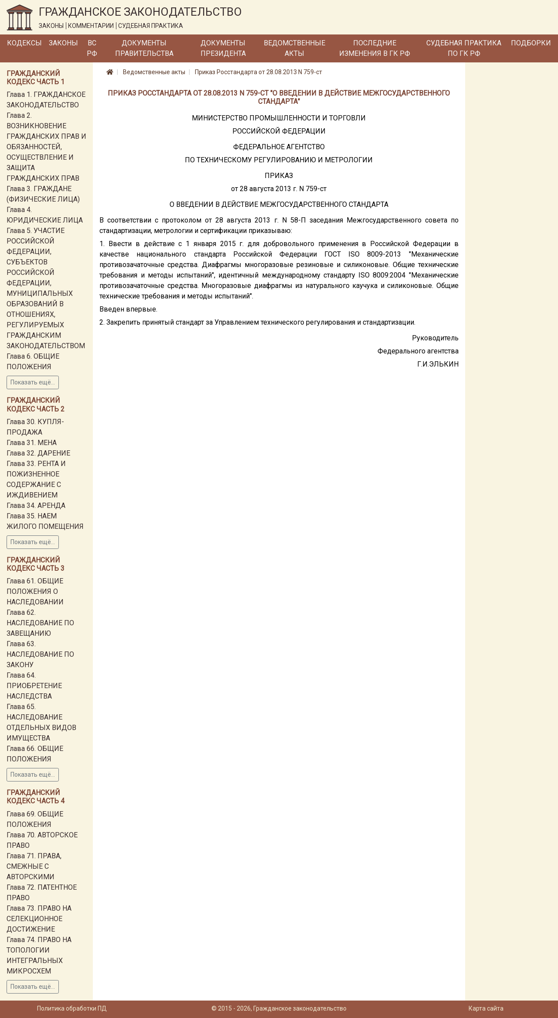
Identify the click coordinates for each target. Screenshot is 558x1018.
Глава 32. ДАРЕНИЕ (38, 453)
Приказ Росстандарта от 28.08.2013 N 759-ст (258, 72)
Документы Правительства (144, 48)
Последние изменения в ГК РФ (374, 48)
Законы (63, 43)
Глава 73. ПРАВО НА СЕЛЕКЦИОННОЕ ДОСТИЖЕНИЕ (39, 918)
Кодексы (24, 43)
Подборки (531, 43)
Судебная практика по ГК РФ (463, 48)
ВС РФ (92, 48)
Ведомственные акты (294, 48)
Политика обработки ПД (72, 1008)
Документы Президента (223, 48)
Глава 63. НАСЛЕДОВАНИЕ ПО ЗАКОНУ (40, 654)
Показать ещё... (32, 382)
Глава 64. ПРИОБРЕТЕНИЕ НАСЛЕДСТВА (34, 685)
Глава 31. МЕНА (32, 443)
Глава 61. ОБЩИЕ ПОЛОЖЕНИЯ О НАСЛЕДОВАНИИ (35, 591)
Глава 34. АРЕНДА (36, 505)
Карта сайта (486, 1008)
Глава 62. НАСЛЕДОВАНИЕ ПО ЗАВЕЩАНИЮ (40, 623)
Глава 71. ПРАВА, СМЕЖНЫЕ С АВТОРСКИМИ (34, 866)
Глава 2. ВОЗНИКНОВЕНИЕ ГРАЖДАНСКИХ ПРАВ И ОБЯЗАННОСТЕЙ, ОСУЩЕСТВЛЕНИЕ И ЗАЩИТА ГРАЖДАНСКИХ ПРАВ (46, 146)
